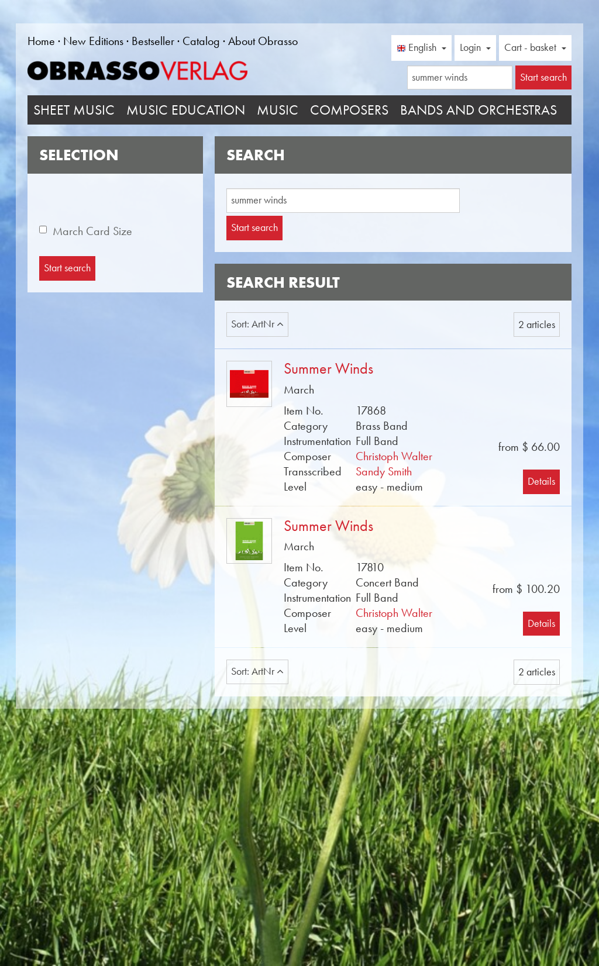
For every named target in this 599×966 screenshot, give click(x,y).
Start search (254, 227)
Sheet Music (74, 110)
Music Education (185, 110)
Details (541, 481)
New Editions (93, 41)
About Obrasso (263, 41)
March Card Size (92, 231)
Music (277, 110)
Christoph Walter (394, 456)
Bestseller (153, 41)
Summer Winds (328, 369)
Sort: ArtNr (257, 324)
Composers (349, 110)
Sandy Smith (384, 471)
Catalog (201, 41)
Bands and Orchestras (478, 110)
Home (41, 41)
